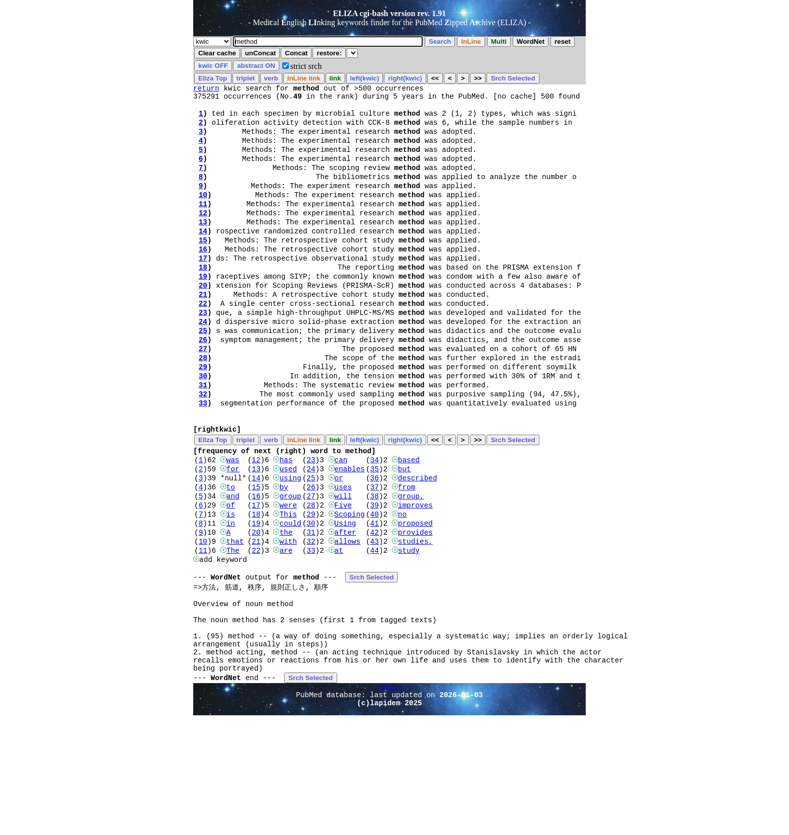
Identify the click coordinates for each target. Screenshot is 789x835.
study (409, 627)
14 (203, 256)
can (340, 521)
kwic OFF (213, 65)
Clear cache (217, 53)
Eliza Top (212, 78)
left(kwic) (364, 78)
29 (203, 415)
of (230, 574)
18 (203, 298)
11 (203, 224)
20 (203, 319)
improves (415, 574)
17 (203, 288)
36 (374, 542)
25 (203, 372)
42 (374, 606)
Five (343, 574)
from (407, 553)
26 (203, 383)
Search (440, 41)
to (230, 553)
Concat (296, 53)
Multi (499, 41)
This (288, 585)
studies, (415, 616)
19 (203, 309)
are (285, 627)
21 (203, 330)
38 (374, 563)
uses (343, 553)
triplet (245, 78)
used (288, 532)
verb (271, 78)
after (345, 606)
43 (374, 616)
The (233, 627)
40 (374, 585)
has (285, 521)
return (206, 89)
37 (374, 553)
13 (203, 246)
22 (203, 341)
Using (345, 595)
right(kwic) (405, 78)
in (230, 595)
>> (478, 78)
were (288, 574)
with (288, 616)
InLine (471, 41)
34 (374, 521)
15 (203, 267)
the (285, 606)
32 (203, 446)
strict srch (306, 66)
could (290, 595)
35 (374, 532)
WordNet (530, 41)
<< (435, 78)
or (338, 542)
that (235, 616)
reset (563, 41)
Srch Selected (513, 78)
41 (374, 595)
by (283, 553)
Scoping (349, 585)
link (335, 78)
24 (203, 362)
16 (203, 277)
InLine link (304, 78)
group (290, 563)
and (233, 563)
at (338, 627)
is (230, 585)
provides (415, 606)
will (343, 563)
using (290, 542)
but (404, 532)
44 (374, 627)
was (233, 521)
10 (203, 214)
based (409, 521)
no (402, 585)
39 (374, 574)
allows (347, 616)
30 (203, 425)
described (417, 542)
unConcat (260, 53)
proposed (415, 595)
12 (203, 235)
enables (349, 532)
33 (203, 457)
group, (411, 563)
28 (203, 404)
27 (203, 393)
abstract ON (256, 65)
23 (203, 351)
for (233, 532)
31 (203, 436)
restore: (329, 53)
